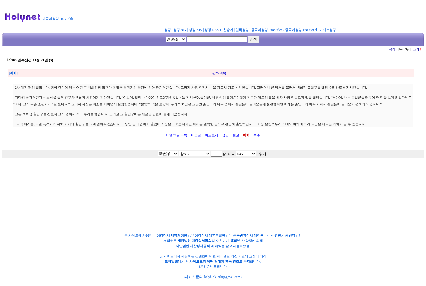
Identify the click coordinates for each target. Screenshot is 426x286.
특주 (256, 135)
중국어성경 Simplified (267, 30)
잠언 (225, 135)
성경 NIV (180, 30)
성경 (167, 30)
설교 (235, 135)
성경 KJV (195, 30)
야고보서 (211, 135)
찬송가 (228, 30)
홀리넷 (235, 241)
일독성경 (242, 30)
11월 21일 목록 (176, 135)
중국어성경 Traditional (301, 30)
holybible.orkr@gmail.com (222, 277)
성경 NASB (213, 30)
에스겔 (196, 135)
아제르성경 (327, 30)
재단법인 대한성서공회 (194, 241)
